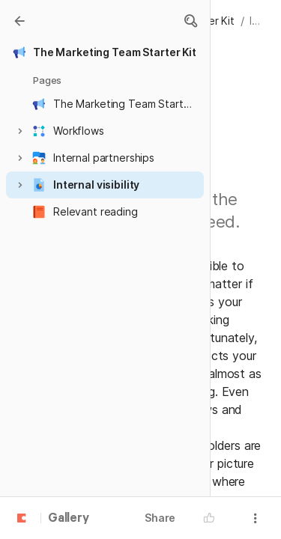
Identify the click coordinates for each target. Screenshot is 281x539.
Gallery (68, 519)
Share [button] (160, 517)
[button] (190, 20)
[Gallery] (19, 20)
